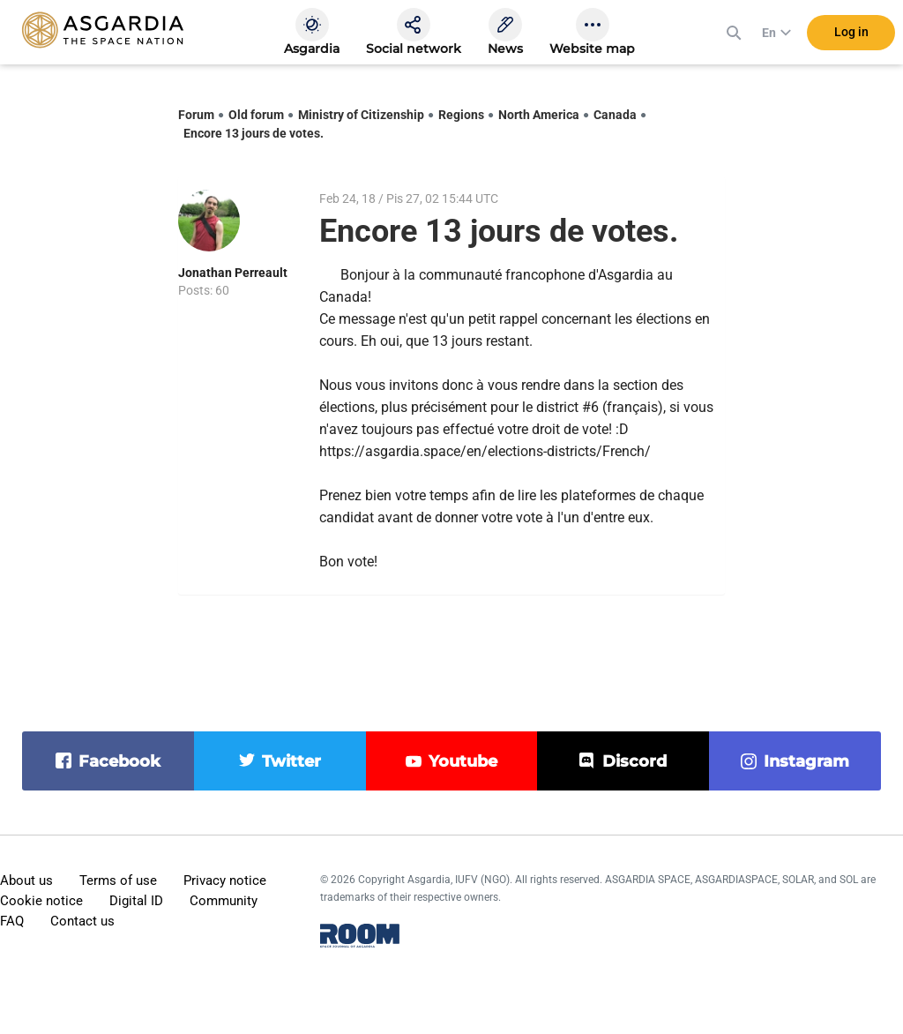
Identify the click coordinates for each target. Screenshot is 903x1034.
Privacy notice (224, 880)
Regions (461, 115)
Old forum (256, 115)
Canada (615, 115)
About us (26, 880)
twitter (291, 761)
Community (223, 901)
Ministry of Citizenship (361, 115)
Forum (196, 115)
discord (634, 761)
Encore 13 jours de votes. (253, 133)
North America (538, 115)
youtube (463, 761)
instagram (806, 761)
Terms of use (118, 880)
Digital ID (136, 901)
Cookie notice (41, 901)
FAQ (12, 921)
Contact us (82, 921)
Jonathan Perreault (232, 273)
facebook (119, 761)
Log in (851, 34)
